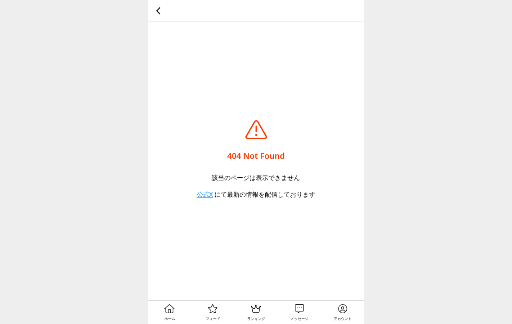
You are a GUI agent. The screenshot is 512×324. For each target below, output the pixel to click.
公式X (205, 194)
